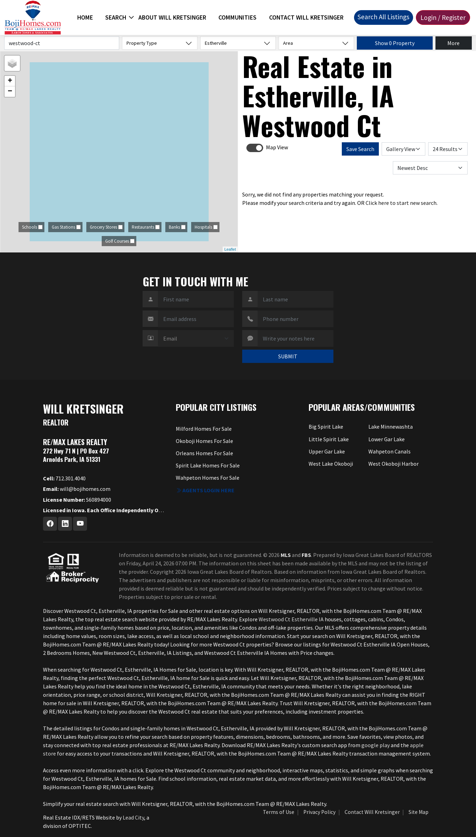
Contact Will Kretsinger (306, 17)
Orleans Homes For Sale (204, 453)
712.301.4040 (64, 478)
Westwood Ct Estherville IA (291, 619)
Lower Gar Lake (386, 439)
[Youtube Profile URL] (80, 524)
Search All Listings (383, 17)
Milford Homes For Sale (204, 428)
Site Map (418, 812)
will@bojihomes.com (76, 488)
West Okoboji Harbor (393, 463)
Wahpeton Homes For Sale (207, 477)
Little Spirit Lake (329, 439)
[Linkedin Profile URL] (65, 524)
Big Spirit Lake (326, 426)
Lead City (133, 817)
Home (85, 17)
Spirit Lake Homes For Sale (208, 465)
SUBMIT (287, 356)
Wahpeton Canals (389, 451)
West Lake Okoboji (331, 463)
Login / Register (443, 17)
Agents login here (205, 490)
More (453, 43)
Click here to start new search (401, 202)
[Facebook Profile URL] (50, 524)
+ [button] (10, 81)
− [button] (10, 91)
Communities (237, 17)
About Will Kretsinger (172, 17)
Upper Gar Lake (327, 451)
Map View (277, 147)
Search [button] (115, 17)
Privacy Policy (319, 812)
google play (375, 745)
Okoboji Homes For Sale (204, 440)
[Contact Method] (196, 338)
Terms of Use (278, 812)
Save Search (360, 148)
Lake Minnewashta (390, 426)
